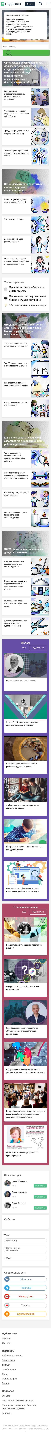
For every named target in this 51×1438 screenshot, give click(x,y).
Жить (4, 1374)
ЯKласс (25, 642)
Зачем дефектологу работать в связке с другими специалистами (23, 187)
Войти (30, 4)
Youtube (17, 1305)
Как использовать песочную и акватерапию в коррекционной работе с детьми (23, 441)
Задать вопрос (9, 1379)
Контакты (6, 1413)
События (10, 1219)
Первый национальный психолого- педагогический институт (11, 4)
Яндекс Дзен (18, 1296)
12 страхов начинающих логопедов (28, 305)
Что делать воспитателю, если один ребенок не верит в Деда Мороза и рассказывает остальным (23, 329)
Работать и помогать (12, 1355)
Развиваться (8, 1360)
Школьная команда (25, 907)
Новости (6, 1338)
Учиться (6, 1365)
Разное (5, 1383)
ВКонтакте (18, 1279)
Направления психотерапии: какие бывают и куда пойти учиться (27, 298)
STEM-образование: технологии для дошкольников (23, 551)
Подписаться (38, 648)
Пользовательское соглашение (17, 1400)
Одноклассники (19, 1314)
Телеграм (17, 1287)
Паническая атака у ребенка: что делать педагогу (26, 289)
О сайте (6, 1396)
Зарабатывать (9, 1369)
